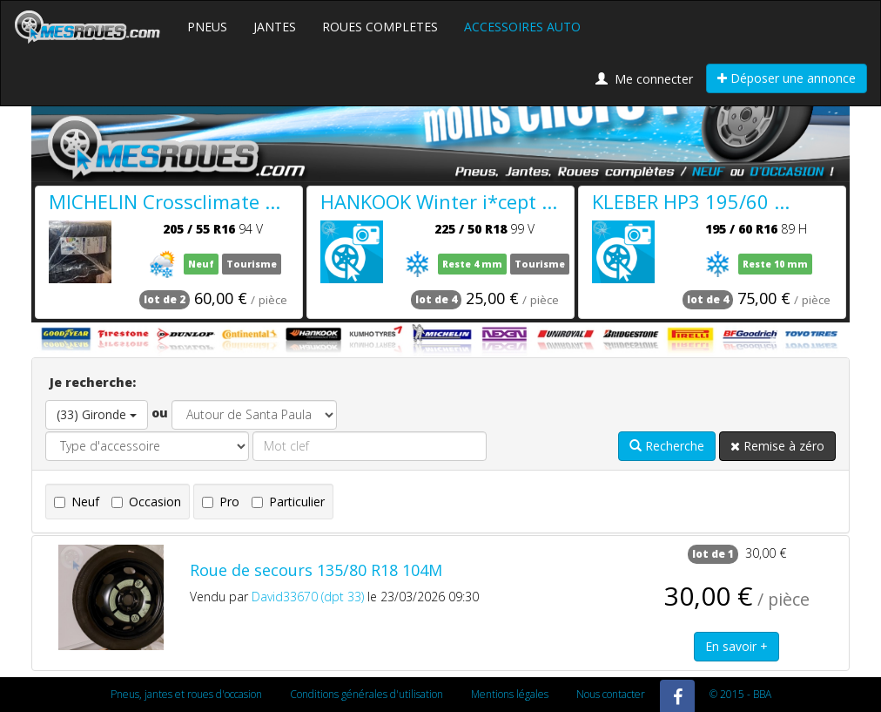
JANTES (274, 26)
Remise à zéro (777, 445)
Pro (220, 501)
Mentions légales (509, 694)
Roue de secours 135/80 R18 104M (316, 569)
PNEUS (207, 26)
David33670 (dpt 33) (308, 596)
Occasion (146, 501)
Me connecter (644, 79)
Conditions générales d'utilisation (366, 694)
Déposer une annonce (786, 78)
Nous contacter (610, 694)
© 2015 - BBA (740, 694)
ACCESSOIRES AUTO (522, 26)
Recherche (666, 445)
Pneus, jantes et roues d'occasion (186, 694)
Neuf (76, 501)
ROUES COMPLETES (380, 26)
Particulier (288, 501)
